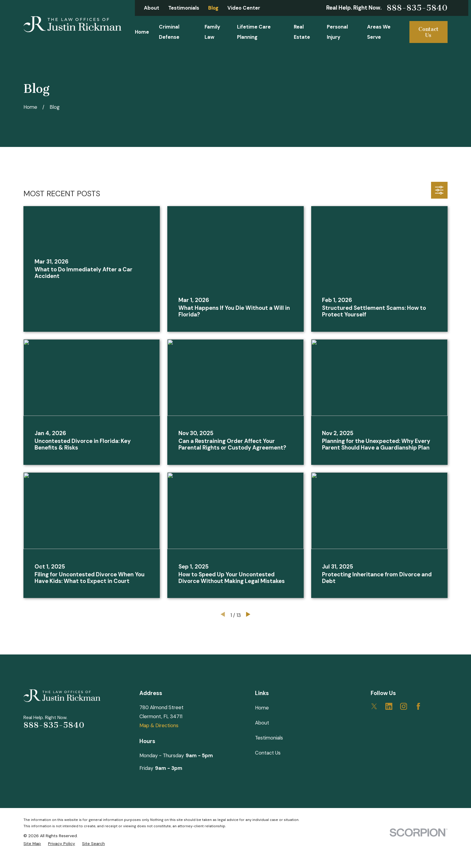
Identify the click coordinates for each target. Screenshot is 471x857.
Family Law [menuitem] (212, 31)
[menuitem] (32, 844)
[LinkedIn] (388, 706)
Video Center (243, 8)
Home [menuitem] (142, 32)
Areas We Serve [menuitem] (378, 31)
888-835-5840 (417, 8)
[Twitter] (374, 706)
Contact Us (428, 32)
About (151, 8)
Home (262, 707)
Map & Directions (158, 725)
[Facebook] (418, 706)
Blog (213, 8)
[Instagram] (403, 706)
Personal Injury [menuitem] (337, 31)
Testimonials (183, 8)
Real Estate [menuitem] (302, 31)
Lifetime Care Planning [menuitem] (254, 31)
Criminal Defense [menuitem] (169, 31)
